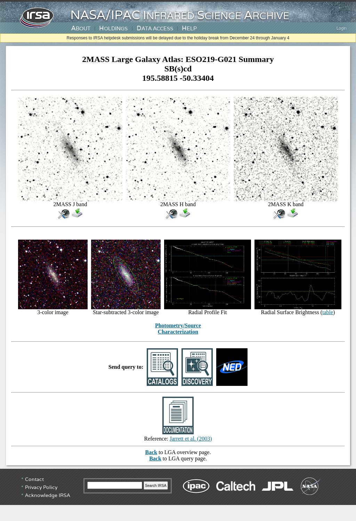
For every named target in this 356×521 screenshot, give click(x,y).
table (327, 312)
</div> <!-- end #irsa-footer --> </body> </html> (178, 495)
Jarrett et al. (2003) (191, 439)
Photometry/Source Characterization (178, 328)
